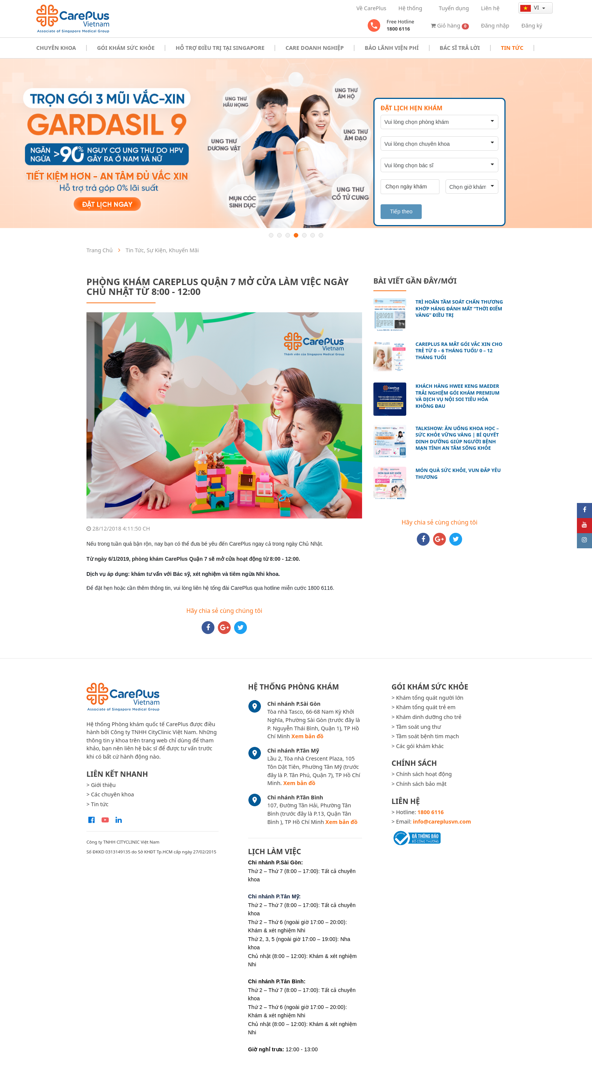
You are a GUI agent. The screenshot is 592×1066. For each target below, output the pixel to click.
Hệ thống (410, 8)
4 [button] (296, 235)
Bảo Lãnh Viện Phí (392, 47)
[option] (296, 143)
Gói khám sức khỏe (125, 47)
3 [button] (287, 235)
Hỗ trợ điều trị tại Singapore (220, 47)
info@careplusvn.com (442, 821)
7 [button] (321, 235)
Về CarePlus (371, 8)
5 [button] (304, 235)
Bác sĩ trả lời (460, 47)
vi (530, 7)
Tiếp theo (401, 211)
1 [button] (271, 235)
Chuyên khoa (56, 47)
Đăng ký (531, 25)
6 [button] (312, 235)
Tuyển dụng (454, 8)
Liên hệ (490, 8)
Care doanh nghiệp (314, 47)
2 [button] (279, 235)
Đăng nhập (495, 25)
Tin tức (512, 47)
